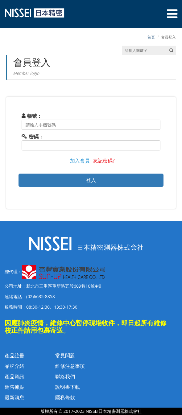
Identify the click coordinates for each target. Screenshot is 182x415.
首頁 (151, 37)
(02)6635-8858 (40, 296)
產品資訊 (14, 376)
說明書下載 (67, 387)
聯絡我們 (65, 376)
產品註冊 (14, 355)
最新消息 (14, 397)
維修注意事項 (70, 366)
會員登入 (168, 37)
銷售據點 (14, 387)
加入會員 (80, 160)
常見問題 (65, 355)
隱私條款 (65, 397)
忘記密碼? (104, 160)
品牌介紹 (14, 366)
